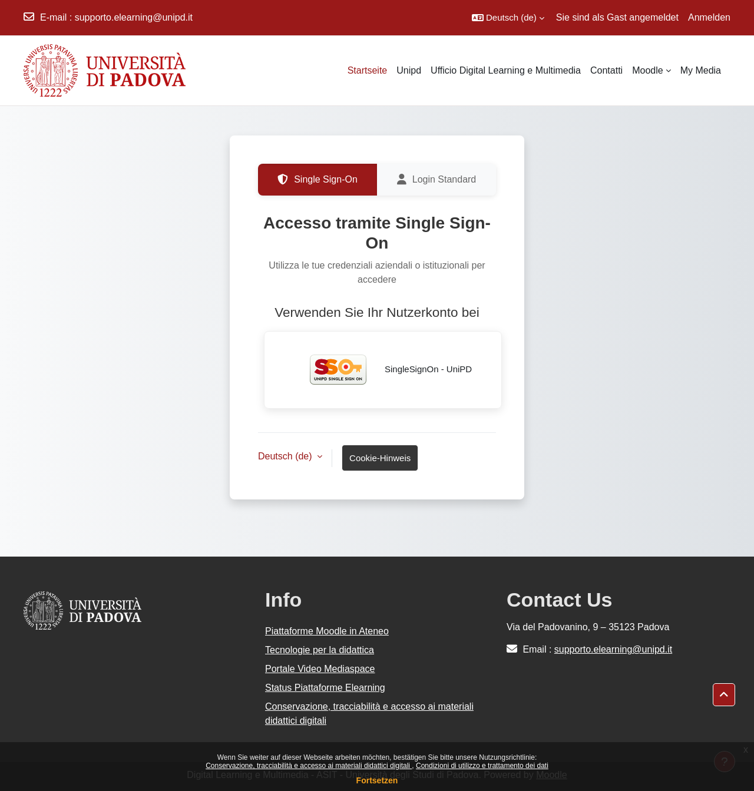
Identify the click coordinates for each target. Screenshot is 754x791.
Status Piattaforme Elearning (325, 688)
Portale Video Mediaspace (320, 669)
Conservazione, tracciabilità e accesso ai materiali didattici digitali (309, 766)
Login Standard (437, 179)
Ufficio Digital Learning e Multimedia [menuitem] (506, 70)
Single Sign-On (317, 179)
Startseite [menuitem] (368, 70)
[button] (508, 17)
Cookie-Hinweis (380, 458)
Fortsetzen (377, 780)
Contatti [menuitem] (606, 70)
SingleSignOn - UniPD (383, 369)
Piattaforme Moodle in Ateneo (327, 631)
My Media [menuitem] (700, 70)
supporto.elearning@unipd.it (134, 17)
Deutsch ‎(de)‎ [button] (286, 456)
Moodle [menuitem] (647, 70)
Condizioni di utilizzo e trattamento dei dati (482, 766)
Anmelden (709, 17)
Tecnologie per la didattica (319, 650)
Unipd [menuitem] (408, 70)
